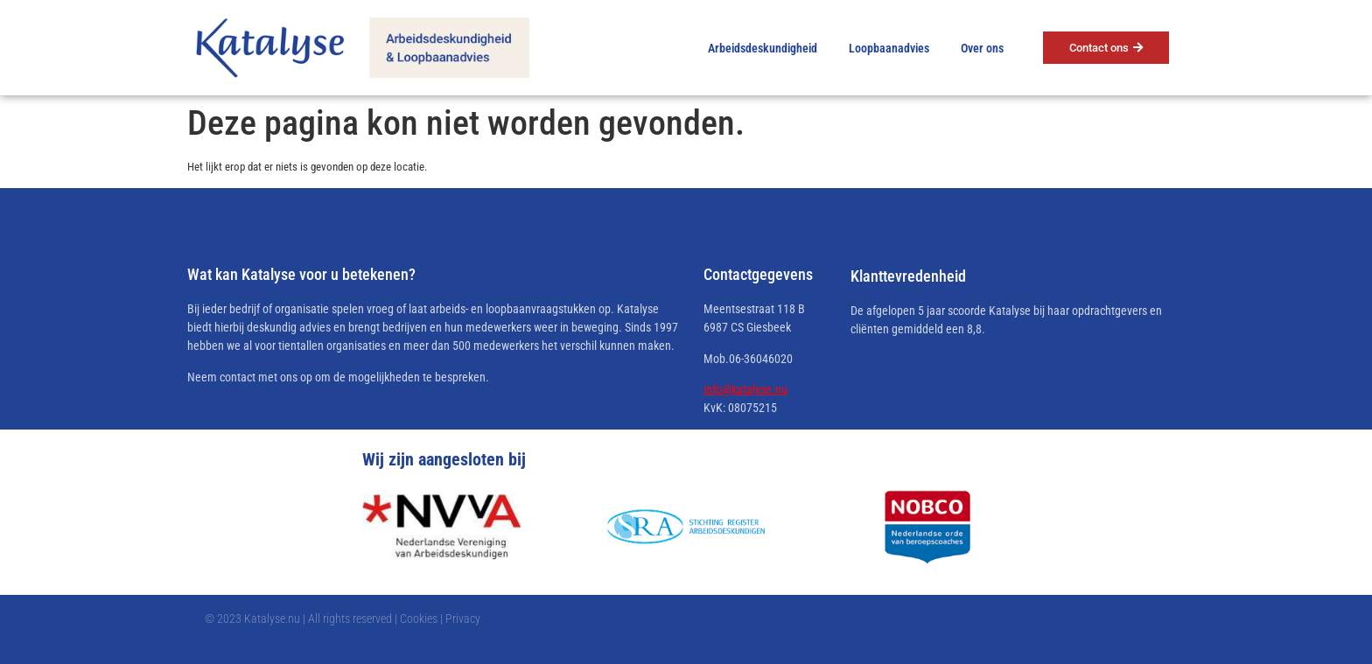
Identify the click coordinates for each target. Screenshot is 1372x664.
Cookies (419, 619)
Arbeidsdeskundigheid (762, 48)
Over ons (982, 48)
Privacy (462, 619)
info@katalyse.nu (746, 389)
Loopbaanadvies (889, 48)
